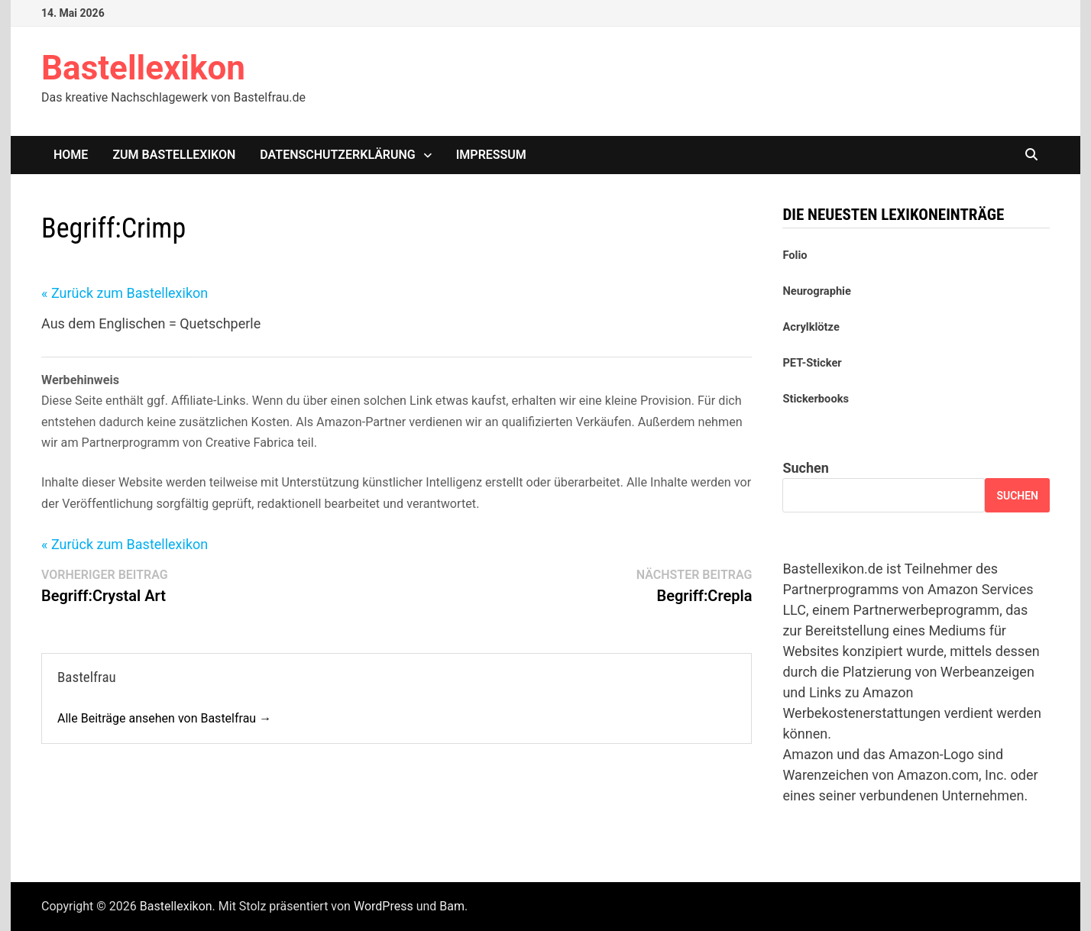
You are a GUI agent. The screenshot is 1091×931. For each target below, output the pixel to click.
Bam (452, 906)
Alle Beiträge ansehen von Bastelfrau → (164, 718)
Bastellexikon (143, 68)
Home (70, 154)
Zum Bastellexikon (173, 154)
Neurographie (816, 291)
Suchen (805, 468)
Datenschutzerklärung (337, 154)
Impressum (491, 154)
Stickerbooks (815, 399)
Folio (794, 255)
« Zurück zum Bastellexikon (124, 293)
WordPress (383, 906)
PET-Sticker (811, 363)
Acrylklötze (810, 327)
